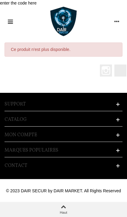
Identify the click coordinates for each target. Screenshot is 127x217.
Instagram (106, 70)
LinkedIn (120, 70)
